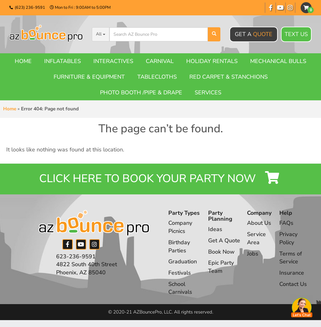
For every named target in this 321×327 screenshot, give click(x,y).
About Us (259, 223)
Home (23, 61)
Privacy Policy (288, 239)
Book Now (221, 252)
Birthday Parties (179, 247)
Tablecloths (157, 77)
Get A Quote (224, 241)
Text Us (296, 34)
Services (208, 92)
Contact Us (293, 284)
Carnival (160, 61)
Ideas (215, 230)
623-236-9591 (76, 257)
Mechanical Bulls (278, 61)
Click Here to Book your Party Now (160, 179)
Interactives (113, 61)
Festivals (179, 273)
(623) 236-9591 (30, 7)
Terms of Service (290, 258)
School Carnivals (180, 288)
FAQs (286, 223)
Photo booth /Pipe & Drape (141, 92)
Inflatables (62, 61)
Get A (253, 34)
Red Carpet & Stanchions (228, 77)
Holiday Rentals (212, 61)
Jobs (252, 254)
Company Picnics (180, 227)
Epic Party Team (221, 267)
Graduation (182, 262)
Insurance (291, 273)
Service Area (256, 239)
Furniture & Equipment (89, 77)
